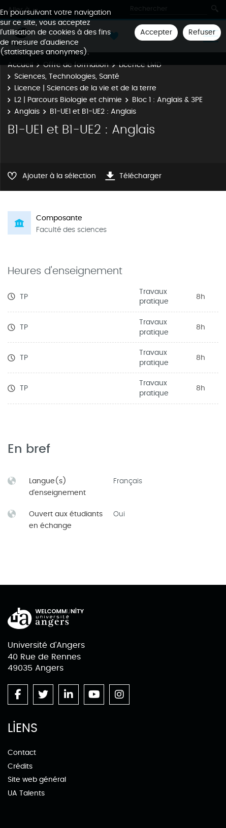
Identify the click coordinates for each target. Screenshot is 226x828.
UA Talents (26, 793)
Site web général (37, 779)
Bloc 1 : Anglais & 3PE (167, 99)
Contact (22, 752)
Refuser (201, 32)
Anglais (27, 111)
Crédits (20, 766)
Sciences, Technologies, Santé (66, 76)
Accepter (156, 32)
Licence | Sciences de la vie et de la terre (85, 88)
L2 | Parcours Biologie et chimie (68, 99)
